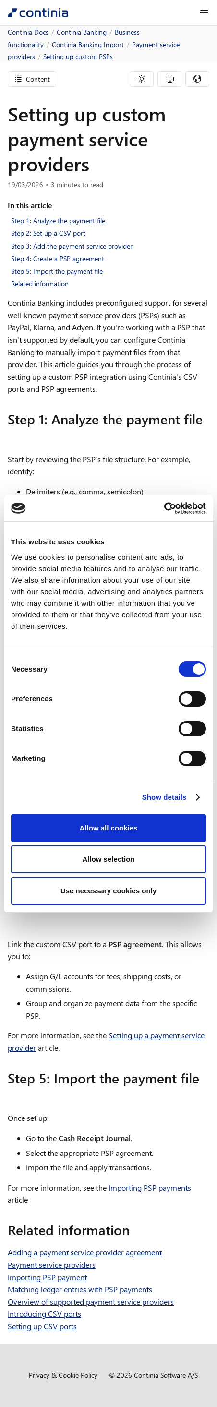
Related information (40, 283)
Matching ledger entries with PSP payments (80, 1289)
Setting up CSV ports (42, 1326)
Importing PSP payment (47, 1277)
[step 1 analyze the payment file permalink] (13, 436)
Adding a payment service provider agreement (85, 1252)
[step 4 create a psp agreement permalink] (13, 921)
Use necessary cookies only (108, 891)
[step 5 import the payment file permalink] (13, 1095)
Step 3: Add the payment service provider (72, 246)
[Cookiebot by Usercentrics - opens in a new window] (164, 508)
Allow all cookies (109, 828)
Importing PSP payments (149, 1187)
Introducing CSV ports (44, 1314)
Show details (164, 797)
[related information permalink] (135, 1230)
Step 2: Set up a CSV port (48, 233)
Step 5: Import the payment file (57, 271)
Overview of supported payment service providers (91, 1302)
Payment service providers (52, 1265)
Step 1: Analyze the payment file (58, 220)
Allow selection (108, 859)
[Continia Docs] (38, 12)
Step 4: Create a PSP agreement (57, 258)
